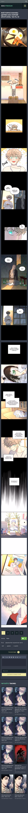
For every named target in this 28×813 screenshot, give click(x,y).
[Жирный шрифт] (3, 657)
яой (3, 646)
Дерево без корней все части (14, 643)
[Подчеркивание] (7, 657)
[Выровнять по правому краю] (13, 657)
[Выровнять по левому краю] (9, 657)
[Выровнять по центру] (11, 657)
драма (9, 646)
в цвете (16, 646)
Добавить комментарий (14, 674)
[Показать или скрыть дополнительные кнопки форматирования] (20, 657)
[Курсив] (5, 657)
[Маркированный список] (16, 657)
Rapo (7, 638)
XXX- (7, 6)
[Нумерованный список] (18, 657)
